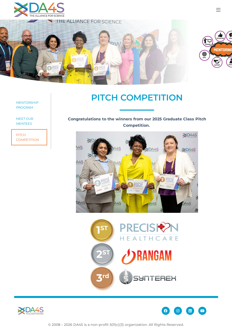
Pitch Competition (27, 137)
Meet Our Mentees (24, 121)
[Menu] (218, 10)
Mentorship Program (27, 105)
